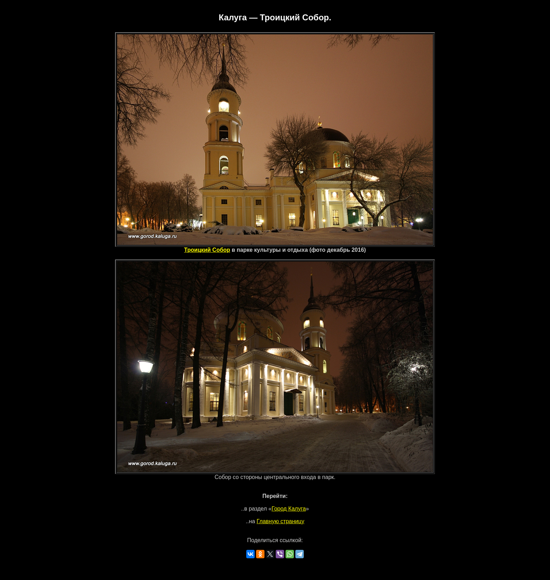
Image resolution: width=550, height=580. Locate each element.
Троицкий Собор (207, 250)
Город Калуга (288, 509)
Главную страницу (280, 521)
